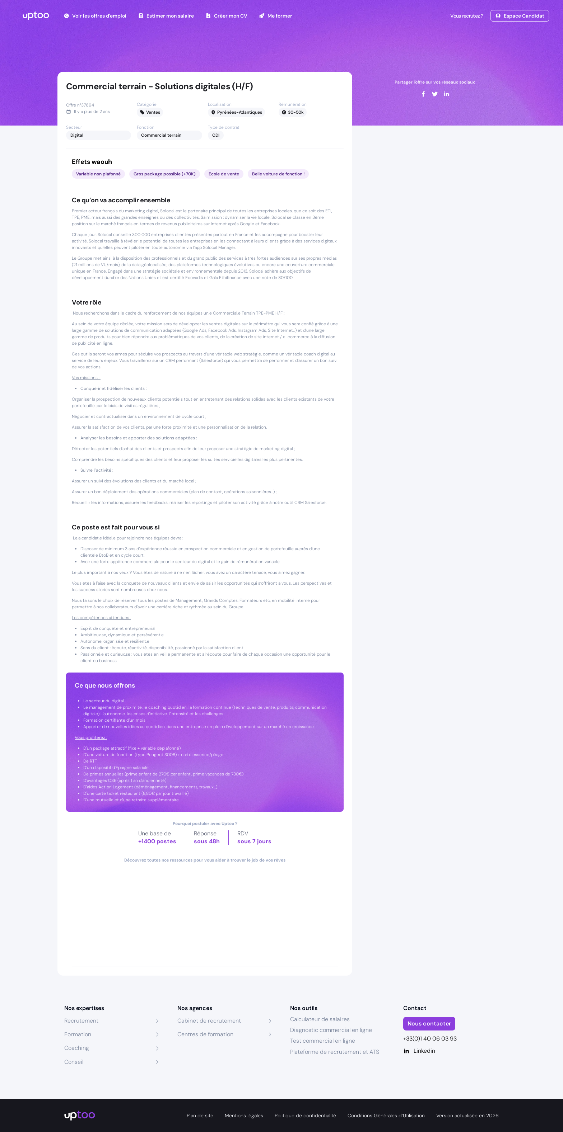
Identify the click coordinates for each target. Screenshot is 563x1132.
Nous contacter (429, 1023)
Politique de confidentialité (305, 1115)
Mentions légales (244, 1115)
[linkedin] (446, 94)
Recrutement (81, 1020)
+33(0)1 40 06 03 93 (430, 1038)
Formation (77, 1034)
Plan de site (200, 1115)
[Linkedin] (451, 1051)
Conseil (73, 1062)
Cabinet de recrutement (209, 1020)
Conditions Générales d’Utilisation (386, 1115)
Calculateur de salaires (320, 1019)
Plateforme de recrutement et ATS (334, 1052)
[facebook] (423, 94)
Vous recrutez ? (466, 16)
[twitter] (435, 94)
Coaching (76, 1048)
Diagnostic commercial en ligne (331, 1030)
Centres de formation (205, 1034)
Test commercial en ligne (322, 1040)
